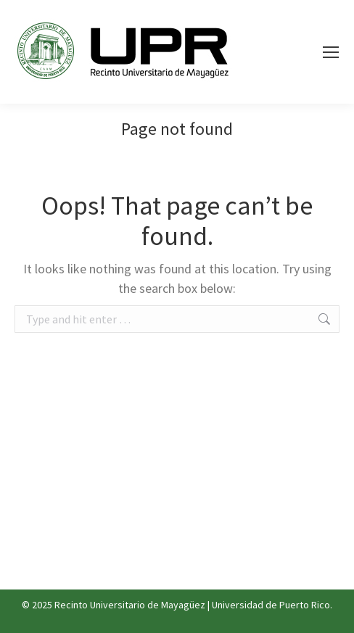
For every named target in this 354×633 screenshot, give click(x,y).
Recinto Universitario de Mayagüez (129, 604)
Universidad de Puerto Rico (271, 604)
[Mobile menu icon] (330, 52)
